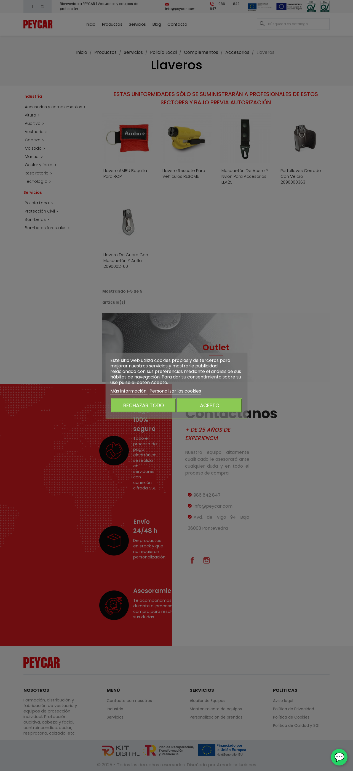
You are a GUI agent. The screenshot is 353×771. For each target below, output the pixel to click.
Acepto (209, 405)
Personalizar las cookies (175, 391)
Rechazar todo (143, 405)
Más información (129, 391)
